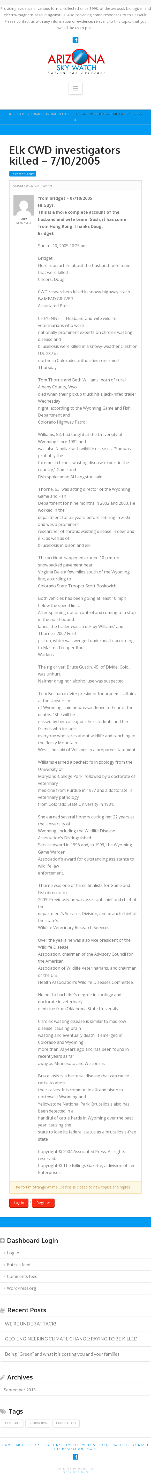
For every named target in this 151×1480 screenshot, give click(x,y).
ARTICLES (24, 1445)
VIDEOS (88, 1445)
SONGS (105, 1445)
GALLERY (42, 1445)
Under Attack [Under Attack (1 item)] (66, 1423)
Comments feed (22, 1276)
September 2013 (20, 1390)
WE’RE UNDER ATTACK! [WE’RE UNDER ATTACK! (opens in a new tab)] (30, 1323)
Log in (19, 1202)
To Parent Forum (23, 174)
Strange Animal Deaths (50, 114)
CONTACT (141, 1445)
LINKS (58, 1445)
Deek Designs (75, 1472)
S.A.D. (21, 114)
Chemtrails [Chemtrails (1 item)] (11, 1423)
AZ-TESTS (122, 1445)
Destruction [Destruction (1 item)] (38, 1423)
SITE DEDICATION (69, 1449)
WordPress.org (21, 1288)
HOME (7, 1445)
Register (43, 1202)
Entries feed (18, 1265)
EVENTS (72, 1445)
